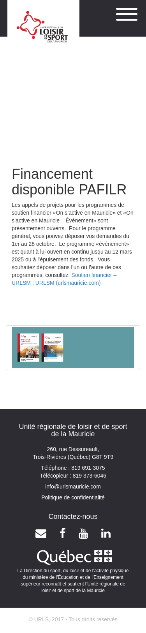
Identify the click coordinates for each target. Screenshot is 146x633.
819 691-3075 (87, 468)
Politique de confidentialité (73, 497)
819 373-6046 (88, 476)
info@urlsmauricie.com (73, 486)
